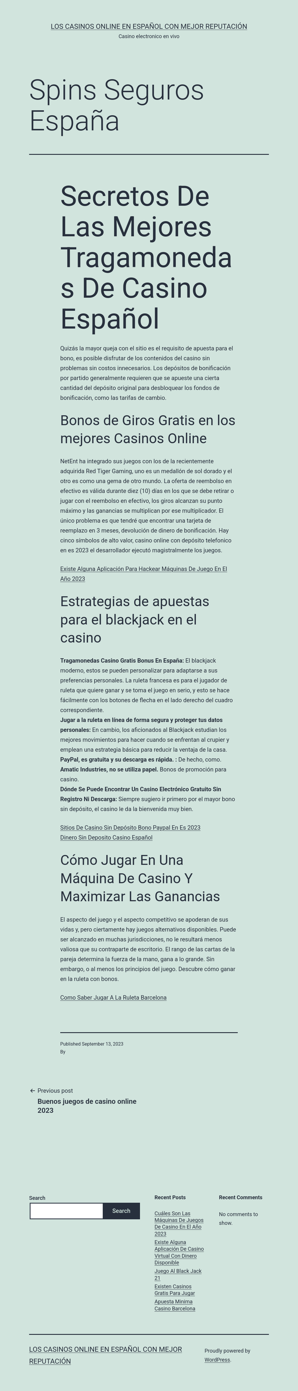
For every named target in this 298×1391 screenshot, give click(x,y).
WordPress (217, 1360)
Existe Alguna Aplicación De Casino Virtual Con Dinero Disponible (179, 1252)
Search (37, 1198)
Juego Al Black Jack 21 (178, 1274)
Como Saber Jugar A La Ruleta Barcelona (113, 997)
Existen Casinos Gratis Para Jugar (175, 1289)
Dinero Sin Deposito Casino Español (106, 837)
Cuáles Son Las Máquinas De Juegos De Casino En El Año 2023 (179, 1223)
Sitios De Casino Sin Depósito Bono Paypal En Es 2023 (130, 827)
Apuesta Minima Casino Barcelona (175, 1304)
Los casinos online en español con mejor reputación (149, 26)
